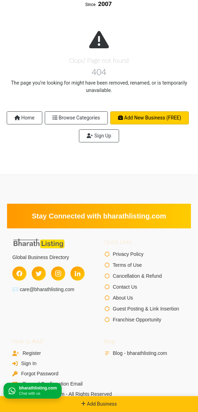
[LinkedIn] (77, 273)
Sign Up (99, 136)
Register (32, 353)
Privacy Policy (128, 254)
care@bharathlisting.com (47, 289)
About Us (123, 298)
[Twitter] (39, 273)
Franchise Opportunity (137, 319)
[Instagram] (58, 273)
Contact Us (125, 287)
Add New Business (149, 118)
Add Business (99, 404)
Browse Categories (76, 118)
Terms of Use (127, 265)
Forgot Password (39, 373)
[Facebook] (19, 273)
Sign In (29, 363)
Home (24, 118)
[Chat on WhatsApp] (33, 391)
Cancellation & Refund (137, 276)
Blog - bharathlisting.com (140, 353)
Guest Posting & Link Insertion (146, 309)
